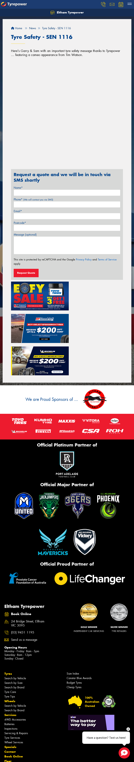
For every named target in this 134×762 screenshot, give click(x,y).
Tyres (8, 638)
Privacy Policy (84, 259)
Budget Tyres (74, 647)
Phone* (33, 199)
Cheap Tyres (74, 651)
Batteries (9, 688)
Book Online (13, 721)
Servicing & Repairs (16, 697)
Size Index (73, 638)
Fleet (7, 725)
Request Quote (26, 272)
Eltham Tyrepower (67, 12)
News (8, 730)
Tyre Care (10, 656)
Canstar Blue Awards (79, 642)
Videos (9, 735)
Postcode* (20, 223)
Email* (18, 211)
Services (10, 679)
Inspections (10, 693)
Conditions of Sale (47, 756)
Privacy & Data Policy (25, 756)
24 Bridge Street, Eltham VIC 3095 (27, 588)
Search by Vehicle (15, 642)
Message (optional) (25, 234)
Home (16, 28)
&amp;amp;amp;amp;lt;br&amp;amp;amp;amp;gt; (67, 112)
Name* (18, 188)
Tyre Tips (9, 661)
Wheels (9, 665)
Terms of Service (107, 259)
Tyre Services (12, 702)
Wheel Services (13, 706)
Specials (10, 711)
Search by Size (13, 647)
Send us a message (24, 604)
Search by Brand (14, 652)
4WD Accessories (15, 684)
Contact (10, 716)
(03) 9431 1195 (22, 597)
